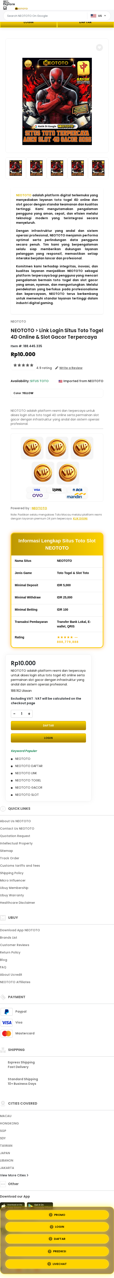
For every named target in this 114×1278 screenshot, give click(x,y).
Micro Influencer (13, 880)
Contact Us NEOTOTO (17, 828)
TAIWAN (6, 1145)
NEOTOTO (23, 195)
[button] (99, 47)
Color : (23, 393)
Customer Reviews (14, 945)
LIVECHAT (57, 1264)
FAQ (3, 967)
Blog (3, 960)
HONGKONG (9, 1123)
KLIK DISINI (80, 518)
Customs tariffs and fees (20, 865)
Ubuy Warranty (12, 895)
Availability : (20, 381)
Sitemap (6, 851)
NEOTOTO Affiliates (15, 982)
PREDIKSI (57, 1251)
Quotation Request (15, 836)
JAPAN (5, 1153)
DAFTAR (85, 22)
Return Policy (10, 952)
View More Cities (14, 1175)
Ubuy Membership (14, 888)
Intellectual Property (16, 843)
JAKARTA (7, 1168)
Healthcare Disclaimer (17, 902)
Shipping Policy (11, 873)
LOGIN (28, 22)
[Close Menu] (5, 9)
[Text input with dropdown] (46, 15)
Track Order (9, 858)
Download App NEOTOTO (20, 930)
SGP (3, 1131)
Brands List (8, 937)
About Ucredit (11, 974)
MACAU (6, 1116)
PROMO (57, 1214)
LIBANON (6, 1160)
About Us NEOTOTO (15, 821)
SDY (3, 1138)
